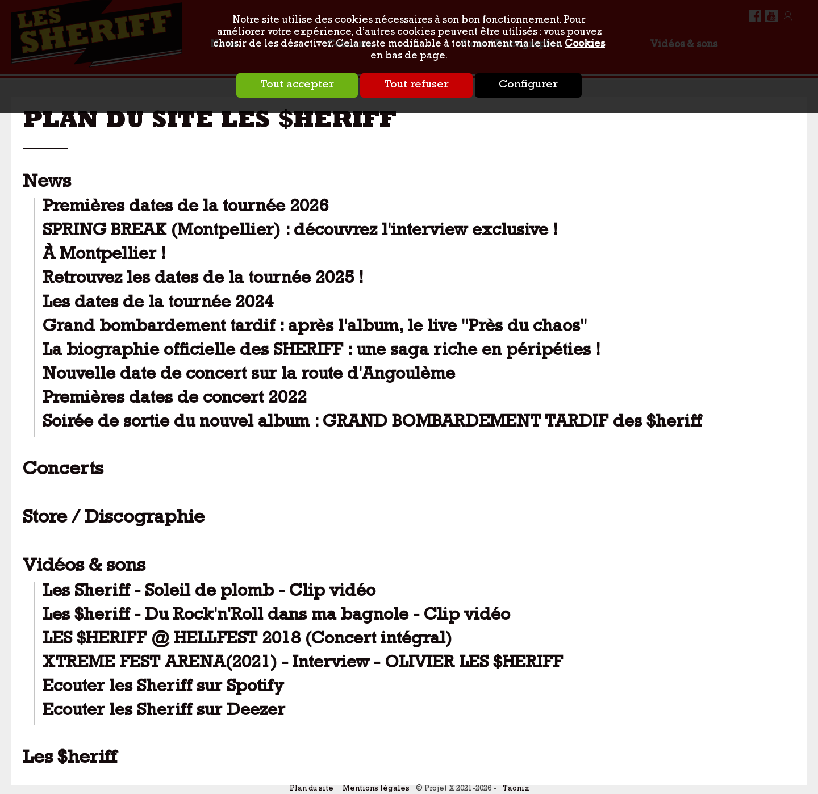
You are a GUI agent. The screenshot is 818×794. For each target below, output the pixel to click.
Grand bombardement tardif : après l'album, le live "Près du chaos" (315, 328)
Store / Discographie (113, 519)
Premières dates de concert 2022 (175, 399)
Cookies (585, 45)
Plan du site (311, 789)
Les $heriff (70, 759)
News (47, 183)
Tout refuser (416, 85)
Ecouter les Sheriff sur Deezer (164, 712)
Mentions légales (376, 789)
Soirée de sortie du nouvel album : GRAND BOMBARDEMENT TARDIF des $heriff (372, 423)
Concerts (63, 470)
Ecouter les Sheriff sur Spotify (163, 688)
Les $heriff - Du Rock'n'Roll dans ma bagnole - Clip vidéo (276, 616)
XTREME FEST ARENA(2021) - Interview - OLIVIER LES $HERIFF (303, 664)
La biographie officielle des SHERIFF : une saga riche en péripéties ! (321, 352)
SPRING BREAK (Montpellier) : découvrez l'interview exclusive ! (300, 232)
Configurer (528, 85)
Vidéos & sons (84, 567)
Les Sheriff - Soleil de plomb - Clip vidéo (209, 592)
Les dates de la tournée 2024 (158, 304)
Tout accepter (297, 85)
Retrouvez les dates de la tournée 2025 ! (203, 280)
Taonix (516, 789)
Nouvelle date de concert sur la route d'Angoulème (249, 376)
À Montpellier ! (104, 256)
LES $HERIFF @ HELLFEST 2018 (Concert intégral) (247, 640)
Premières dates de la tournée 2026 (185, 208)
